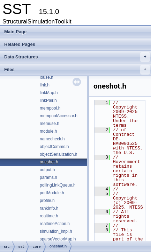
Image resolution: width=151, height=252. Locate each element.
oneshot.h (49, 162)
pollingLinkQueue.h (58, 185)
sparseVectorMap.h (58, 239)
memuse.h (49, 123)
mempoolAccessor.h (58, 115)
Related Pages (19, 44)
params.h (48, 177)
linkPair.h (48, 100)
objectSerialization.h (58, 154)
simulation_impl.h (56, 231)
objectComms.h (54, 146)
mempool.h (50, 108)
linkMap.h (49, 92)
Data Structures (77, 57)
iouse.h (46, 77)
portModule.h (52, 192)
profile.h (47, 200)
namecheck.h (52, 138)
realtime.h (49, 216)
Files (77, 70)
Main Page (15, 31)
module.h (48, 131)
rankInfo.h (49, 208)
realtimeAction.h (55, 223)
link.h (45, 85)
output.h (47, 169)
